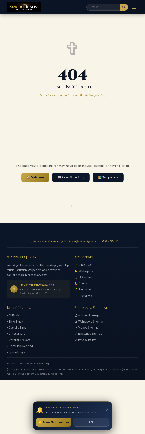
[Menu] (134, 7)
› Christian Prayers (18, 339)
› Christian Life (16, 333)
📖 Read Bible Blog (71, 177)
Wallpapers (84, 271)
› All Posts (13, 315)
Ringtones (83, 289)
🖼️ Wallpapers (108, 177)
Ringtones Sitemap (88, 333)
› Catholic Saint (16, 327)
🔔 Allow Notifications (54, 422)
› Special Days (16, 352)
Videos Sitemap (87, 327)
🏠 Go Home (35, 177)
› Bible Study (15, 321)
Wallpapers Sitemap (89, 321)
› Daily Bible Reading (20, 345)
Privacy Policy (85, 339)
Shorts (81, 283)
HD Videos (84, 277)
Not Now (91, 422)
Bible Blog (83, 264)
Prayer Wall (84, 295)
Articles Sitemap (87, 315)
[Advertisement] (72, 130)
